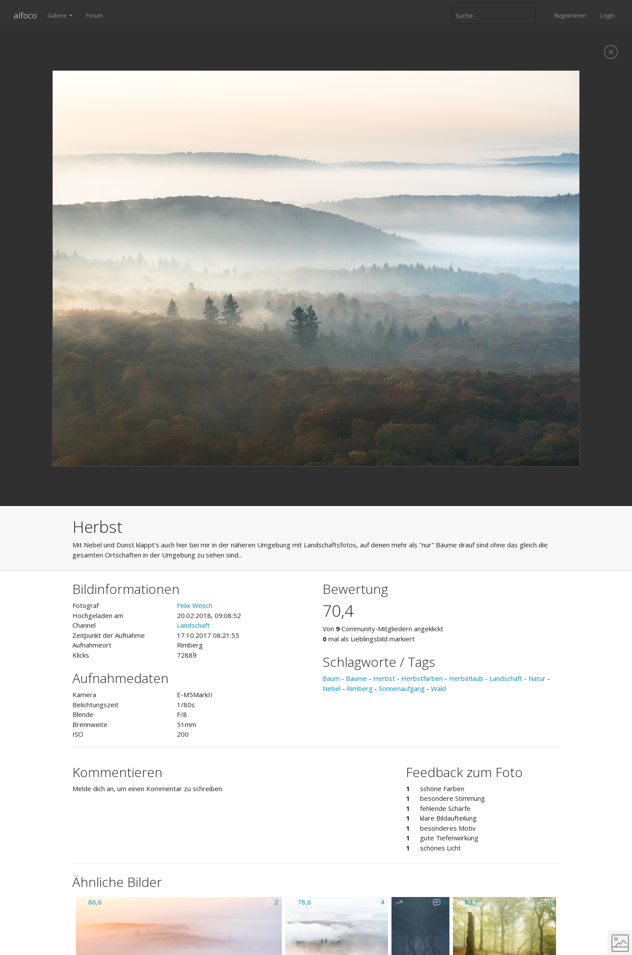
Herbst (384, 678)
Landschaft (193, 625)
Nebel (332, 688)
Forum (94, 15)
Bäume (356, 678)
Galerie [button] (57, 15)
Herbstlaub (466, 678)
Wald (438, 688)
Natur (537, 678)
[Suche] (494, 15)
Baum (331, 678)
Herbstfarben (422, 678)
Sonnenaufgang (402, 688)
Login (607, 15)
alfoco (25, 15)
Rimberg (360, 688)
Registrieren (570, 15)
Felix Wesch (194, 605)
